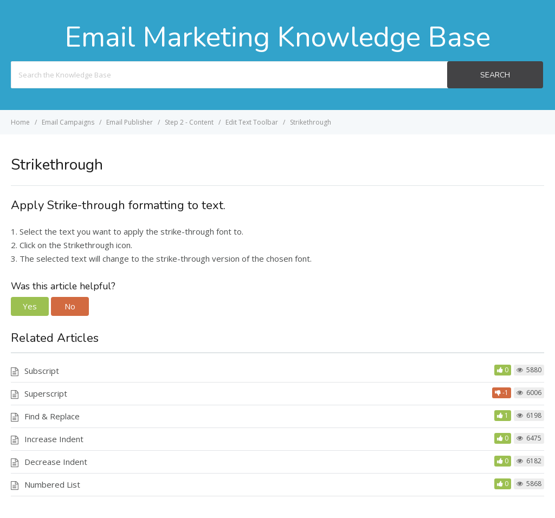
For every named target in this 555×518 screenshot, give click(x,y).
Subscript (41, 370)
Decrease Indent (55, 461)
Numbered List (52, 484)
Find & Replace (52, 416)
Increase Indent (53, 438)
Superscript (45, 393)
